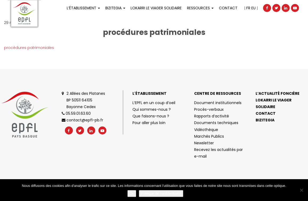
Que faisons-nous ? (150, 116)
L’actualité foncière (277, 93)
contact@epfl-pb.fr (82, 120)
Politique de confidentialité (161, 193)
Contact (228, 8)
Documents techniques (216, 122)
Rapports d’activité (211, 116)
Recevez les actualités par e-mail (218, 153)
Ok (132, 193)
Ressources (200, 8)
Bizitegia (115, 8)
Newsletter (204, 143)
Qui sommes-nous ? (151, 109)
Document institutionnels (218, 102)
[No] (301, 190)
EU (253, 8)
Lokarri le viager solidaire (274, 103)
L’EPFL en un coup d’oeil (153, 102)
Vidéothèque (206, 129)
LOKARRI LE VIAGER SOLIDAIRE (156, 8)
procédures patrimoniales (29, 47)
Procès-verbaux (209, 109)
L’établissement (83, 8)
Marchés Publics (209, 136)
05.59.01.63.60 (76, 113)
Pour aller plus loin (148, 122)
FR (248, 8)
